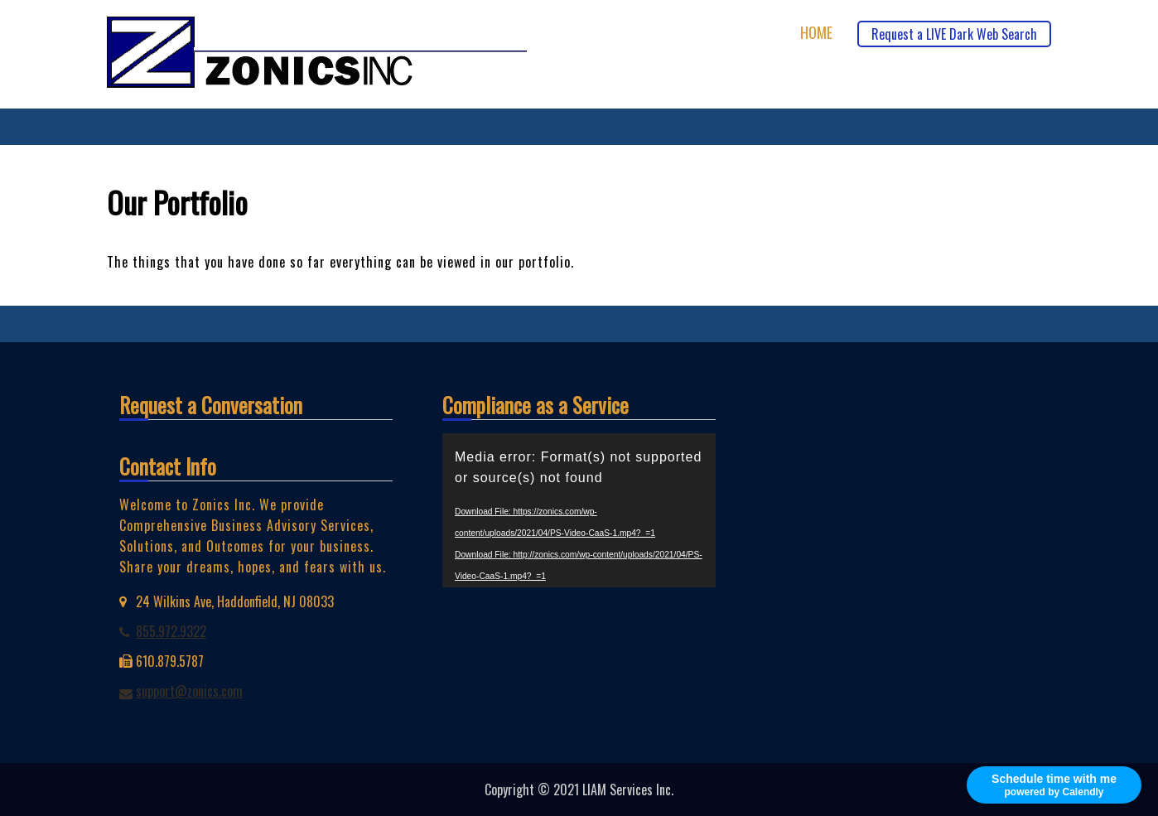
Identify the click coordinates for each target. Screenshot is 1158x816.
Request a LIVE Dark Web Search (954, 34)
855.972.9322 (171, 631)
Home (816, 32)
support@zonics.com (189, 691)
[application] (579, 510)
